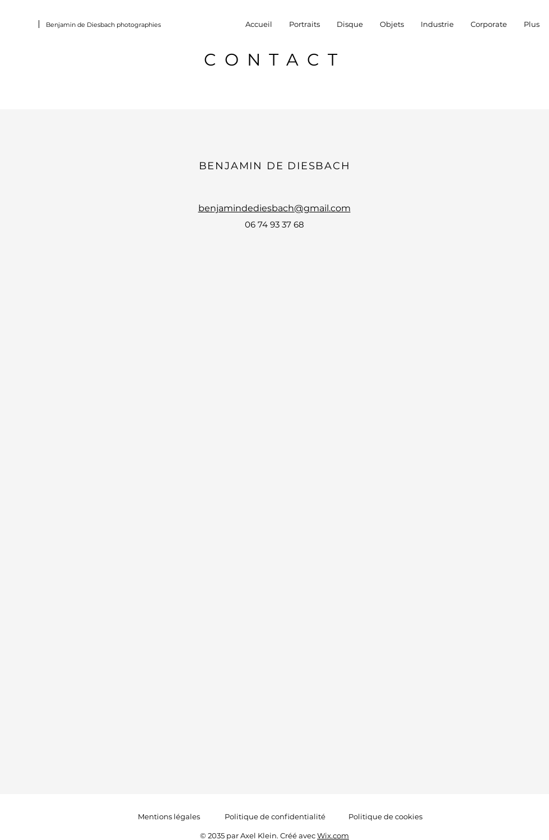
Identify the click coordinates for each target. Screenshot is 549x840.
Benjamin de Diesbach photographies (103, 25)
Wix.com (333, 835)
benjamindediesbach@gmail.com (274, 208)
